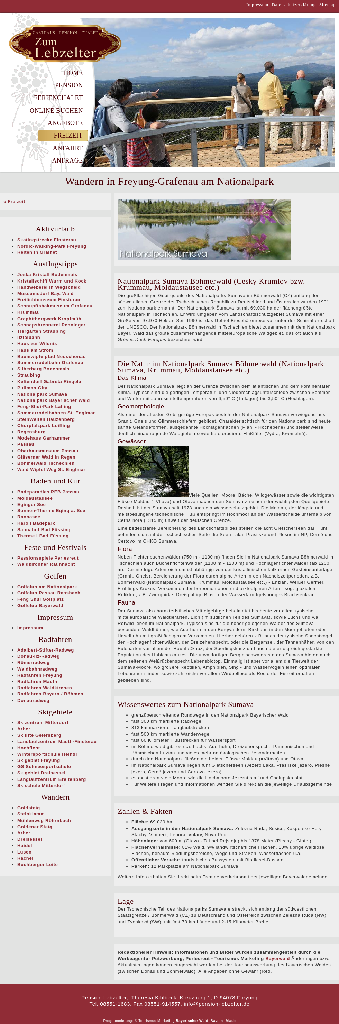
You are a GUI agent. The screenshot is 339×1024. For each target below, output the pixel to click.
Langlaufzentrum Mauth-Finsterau (57, 741)
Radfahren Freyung (39, 675)
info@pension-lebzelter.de (217, 1004)
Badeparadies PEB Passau (48, 492)
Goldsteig (28, 807)
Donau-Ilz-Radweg (38, 656)
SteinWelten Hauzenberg (46, 419)
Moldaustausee (35, 498)
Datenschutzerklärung (294, 4)
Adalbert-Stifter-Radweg (45, 650)
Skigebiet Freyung (38, 760)
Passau (25, 444)
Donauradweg (33, 700)
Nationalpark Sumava (42, 394)
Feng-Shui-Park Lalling (44, 406)
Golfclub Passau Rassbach (49, 593)
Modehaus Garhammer (43, 438)
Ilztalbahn (28, 337)
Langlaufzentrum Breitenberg (51, 779)
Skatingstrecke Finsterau (46, 239)
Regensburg (31, 431)
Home (73, 73)
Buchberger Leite (37, 864)
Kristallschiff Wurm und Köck (51, 281)
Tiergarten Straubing (41, 331)
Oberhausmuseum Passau (48, 450)
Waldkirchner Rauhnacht (46, 564)
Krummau (28, 312)
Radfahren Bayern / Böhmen (50, 693)
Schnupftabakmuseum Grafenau (55, 305)
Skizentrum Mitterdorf (42, 722)
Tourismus (147, 1021)
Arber (23, 728)
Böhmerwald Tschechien (46, 463)
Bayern (217, 1021)
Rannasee (28, 516)
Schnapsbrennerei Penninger (51, 325)
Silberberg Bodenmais (43, 368)
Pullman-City (32, 387)
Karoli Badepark (36, 523)
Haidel (24, 845)
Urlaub (230, 1021)
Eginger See (31, 504)
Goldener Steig (35, 826)
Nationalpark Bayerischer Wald (53, 400)
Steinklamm (31, 814)
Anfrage (67, 160)
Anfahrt (68, 148)
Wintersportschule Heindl (47, 754)
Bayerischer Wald (192, 1021)
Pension (69, 85)
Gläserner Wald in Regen (46, 457)
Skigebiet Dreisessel (41, 772)
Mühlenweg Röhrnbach (44, 820)
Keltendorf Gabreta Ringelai (50, 381)
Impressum (257, 4)
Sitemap (327, 4)
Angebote (65, 123)
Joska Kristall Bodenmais (47, 274)
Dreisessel (29, 839)
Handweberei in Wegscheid (49, 287)
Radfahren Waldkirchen (44, 687)
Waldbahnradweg (37, 669)
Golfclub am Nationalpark (47, 586)
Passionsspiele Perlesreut (48, 558)
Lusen (24, 852)
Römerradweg (33, 662)
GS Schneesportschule (44, 766)
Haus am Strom (35, 350)
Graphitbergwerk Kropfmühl (50, 318)
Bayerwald (277, 958)
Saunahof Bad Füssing (44, 529)
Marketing (166, 1021)
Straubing (28, 375)
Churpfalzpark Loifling (43, 425)
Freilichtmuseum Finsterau (48, 299)
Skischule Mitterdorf (41, 785)
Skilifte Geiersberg (39, 735)
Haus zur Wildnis (37, 343)
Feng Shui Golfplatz (40, 599)
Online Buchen (56, 110)
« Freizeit (14, 201)
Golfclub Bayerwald (40, 605)
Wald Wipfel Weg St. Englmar (51, 469)
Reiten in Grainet (37, 252)
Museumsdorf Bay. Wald (45, 293)
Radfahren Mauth (37, 681)
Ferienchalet (58, 97)
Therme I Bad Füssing (43, 535)
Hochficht (28, 747)
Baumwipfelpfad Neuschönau (51, 356)
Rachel (25, 858)
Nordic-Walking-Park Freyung (51, 246)
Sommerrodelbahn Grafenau (50, 362)
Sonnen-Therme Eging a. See (51, 510)
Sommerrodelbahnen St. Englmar (56, 412)
